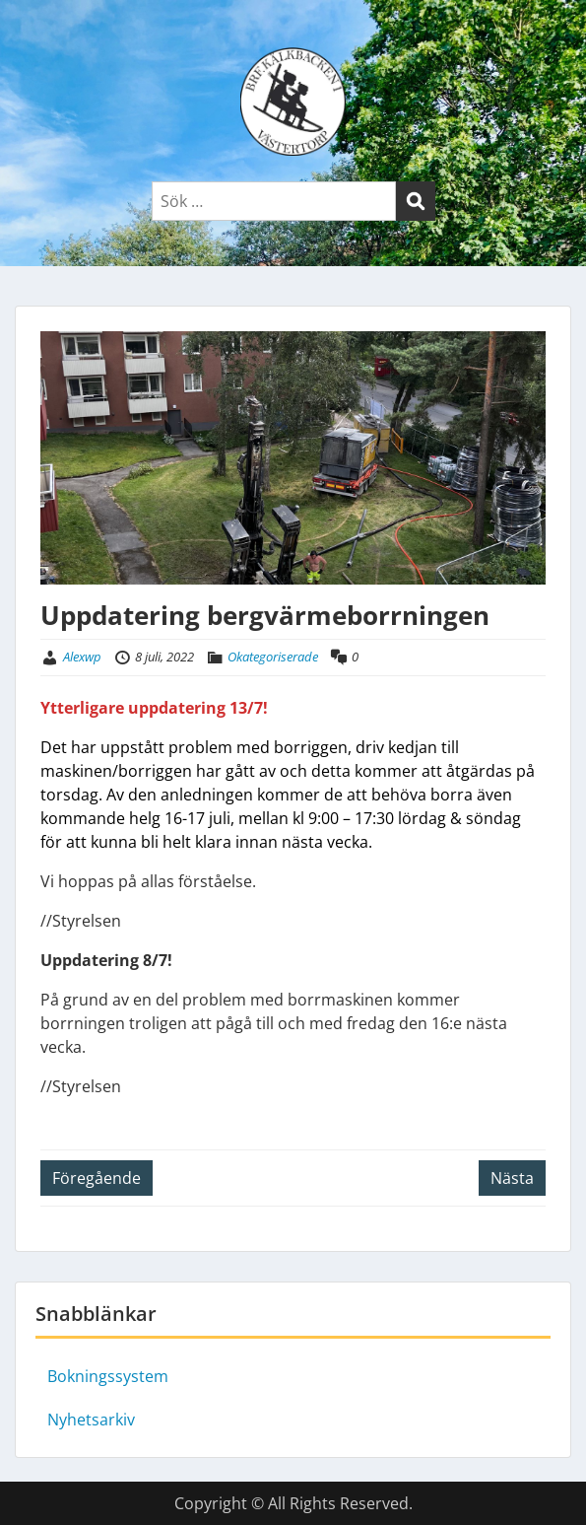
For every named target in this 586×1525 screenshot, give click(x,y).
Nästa (512, 1178)
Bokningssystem (107, 1376)
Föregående (96, 1178)
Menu (35, 33)
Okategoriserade (273, 656)
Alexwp (82, 656)
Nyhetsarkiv (91, 1419)
